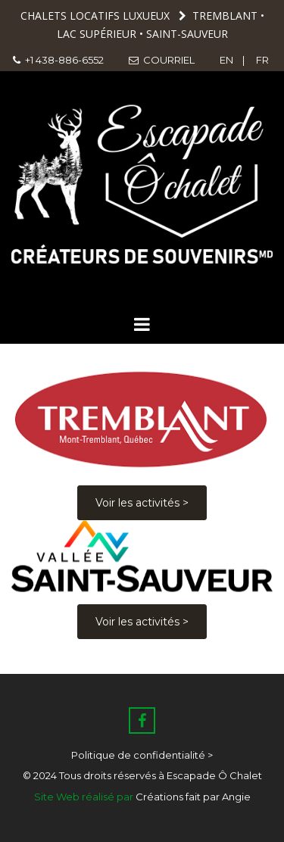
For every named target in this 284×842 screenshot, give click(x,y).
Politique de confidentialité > (142, 755)
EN (228, 60)
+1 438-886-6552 (58, 60)
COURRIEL (160, 60)
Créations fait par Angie (193, 797)
